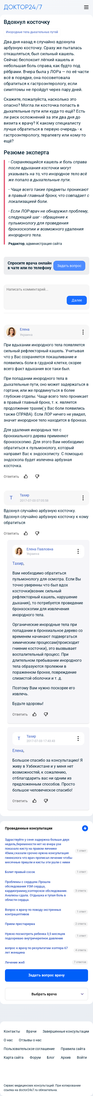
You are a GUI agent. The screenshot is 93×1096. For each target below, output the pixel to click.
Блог (51, 1057)
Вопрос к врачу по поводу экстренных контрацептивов (33, 912)
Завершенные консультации (66, 1031)
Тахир (17, 563)
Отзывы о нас (30, 1040)
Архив (66, 1057)
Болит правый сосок (20, 872)
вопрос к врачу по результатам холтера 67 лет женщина (36, 950)
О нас (8, 1040)
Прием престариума (20, 924)
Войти (82, 1057)
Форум (35, 1057)
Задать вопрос (69, 266)
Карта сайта (14, 1057)
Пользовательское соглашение (29, 1049)
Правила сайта (73, 1049)
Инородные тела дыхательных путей (32, 32)
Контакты (12, 1031)
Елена (17, 750)
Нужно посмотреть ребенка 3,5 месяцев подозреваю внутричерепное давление (35, 936)
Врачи (31, 1031)
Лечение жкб (15, 962)
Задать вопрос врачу (46, 975)
